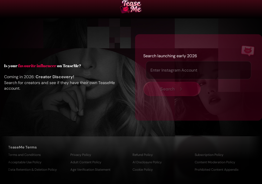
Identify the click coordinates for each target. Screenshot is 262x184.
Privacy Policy (80, 155)
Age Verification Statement (90, 169)
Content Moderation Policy (215, 162)
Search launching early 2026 (170, 56)
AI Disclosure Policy (147, 162)
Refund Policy (143, 155)
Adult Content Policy (85, 162)
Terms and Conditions (24, 155)
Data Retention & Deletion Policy (32, 169)
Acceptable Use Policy (24, 162)
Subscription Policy (209, 155)
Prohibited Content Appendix (216, 169)
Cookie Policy (143, 169)
